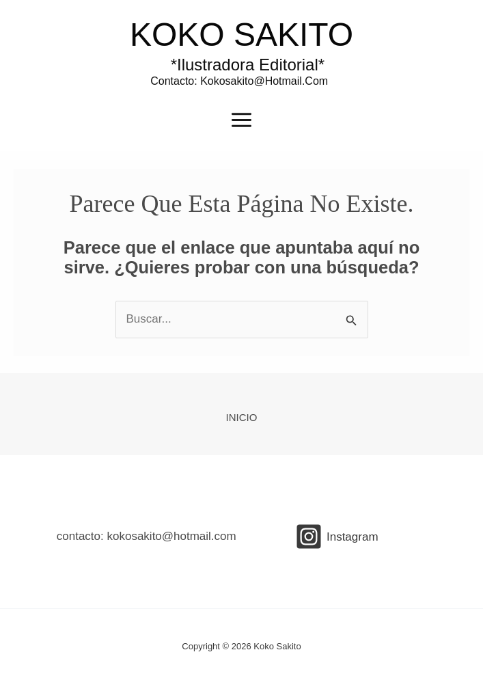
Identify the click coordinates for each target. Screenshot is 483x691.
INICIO (242, 417)
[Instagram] (336, 536)
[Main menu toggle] (241, 120)
